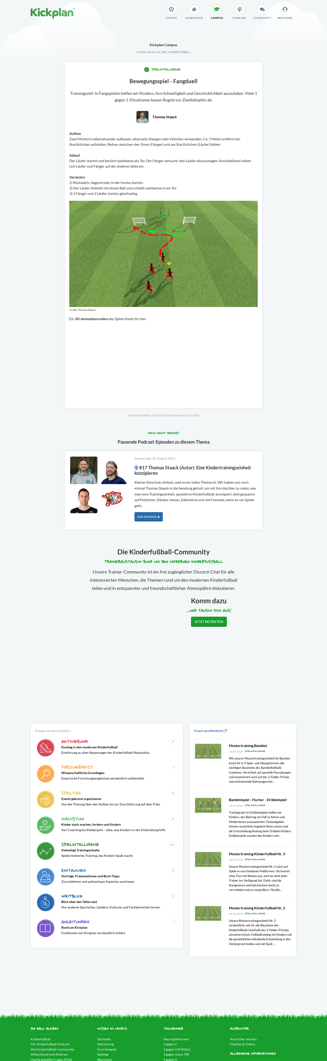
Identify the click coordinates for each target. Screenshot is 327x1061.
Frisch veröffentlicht (210, 731)
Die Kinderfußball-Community (52, 1049)
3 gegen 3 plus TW (176, 1054)
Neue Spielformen (176, 1039)
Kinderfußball (41, 1039)
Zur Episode (148, 516)
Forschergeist (106, 1049)
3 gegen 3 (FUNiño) (177, 1049)
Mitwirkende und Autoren (49, 1054)
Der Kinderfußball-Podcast (50, 1044)
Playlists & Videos (242, 1044)
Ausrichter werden (243, 1039)
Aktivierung (105, 1044)
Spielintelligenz (162, 69)
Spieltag (102, 1054)
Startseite (104, 1039)
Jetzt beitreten (208, 622)
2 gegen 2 (170, 1044)
